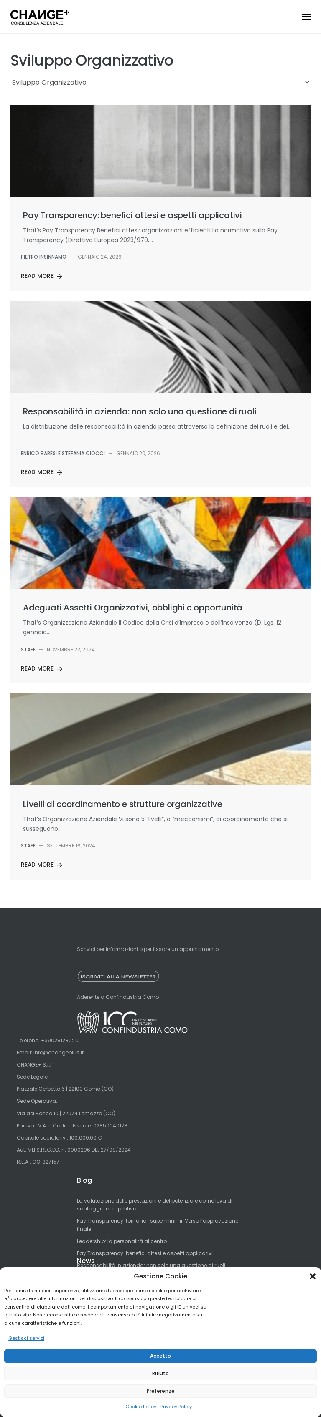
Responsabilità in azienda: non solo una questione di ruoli (139, 411)
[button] (312, 1276)
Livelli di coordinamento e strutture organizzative (122, 804)
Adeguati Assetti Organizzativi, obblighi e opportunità (132, 607)
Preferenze (161, 1390)
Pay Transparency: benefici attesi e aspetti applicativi (132, 215)
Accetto (160, 1355)
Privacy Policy (176, 1406)
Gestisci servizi (26, 1338)
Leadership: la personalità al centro (122, 1241)
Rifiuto (160, 1373)
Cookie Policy (140, 1406)
